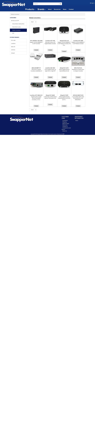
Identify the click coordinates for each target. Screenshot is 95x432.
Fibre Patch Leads (16, 27)
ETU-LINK (13, 40)
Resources (57, 9)
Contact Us (65, 126)
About (50, 9)
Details (36, 50)
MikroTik (13, 46)
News (64, 9)
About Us (64, 131)
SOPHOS (13, 49)
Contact (71, 9)
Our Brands (65, 120)
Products (30, 9)
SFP (13, 33)
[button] (92, 3)
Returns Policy (65, 123)
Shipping (64, 122)
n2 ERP (62, 134)
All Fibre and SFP (15, 20)
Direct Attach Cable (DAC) (18, 23)
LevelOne (13, 43)
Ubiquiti (13, 53)
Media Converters (16, 30)
